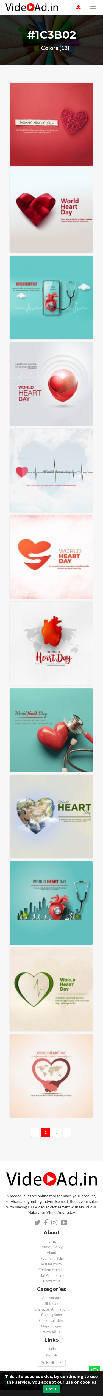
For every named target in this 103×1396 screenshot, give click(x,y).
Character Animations (51, 1309)
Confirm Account (51, 1270)
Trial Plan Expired (51, 1276)
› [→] (67, 1132)
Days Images (51, 1326)
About (51, 1253)
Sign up (51, 1354)
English (52, 1363)
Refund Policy (51, 1264)
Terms (52, 1241)
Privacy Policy (52, 1247)
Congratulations (51, 1321)
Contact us (51, 1281)
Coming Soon (51, 1315)
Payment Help (51, 1258)
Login (51, 1349)
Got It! (51, 1389)
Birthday (51, 1303)
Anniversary (51, 1298)
